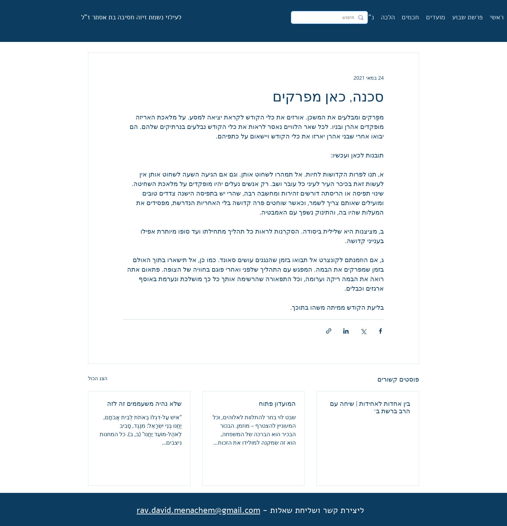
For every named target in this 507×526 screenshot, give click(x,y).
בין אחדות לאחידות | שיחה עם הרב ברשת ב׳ (370, 407)
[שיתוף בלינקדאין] (346, 331)
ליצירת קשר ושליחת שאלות (317, 510)
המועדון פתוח (277, 403)
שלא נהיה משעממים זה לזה (144, 403)
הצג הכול (97, 378)
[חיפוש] (330, 17)
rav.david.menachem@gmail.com (198, 510)
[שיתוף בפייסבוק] (380, 331)
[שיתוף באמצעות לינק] (328, 331)
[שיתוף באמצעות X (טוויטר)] (363, 331)
